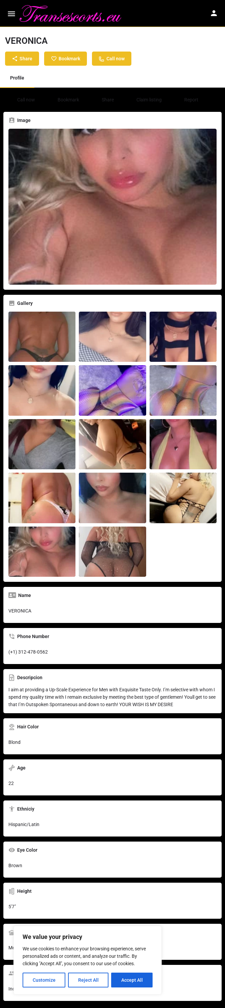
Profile (17, 78)
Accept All (132, 980)
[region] (87, 960)
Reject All (88, 980)
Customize (44, 980)
